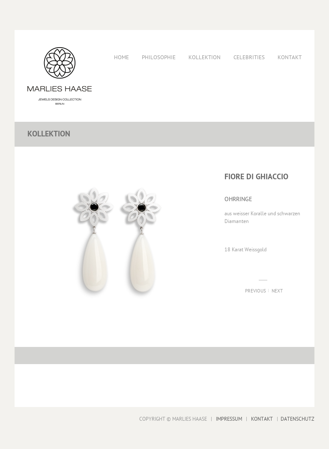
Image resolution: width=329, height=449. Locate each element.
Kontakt (290, 57)
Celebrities (249, 57)
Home (121, 57)
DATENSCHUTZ (297, 419)
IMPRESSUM (229, 419)
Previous (255, 291)
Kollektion (204, 57)
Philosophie (159, 57)
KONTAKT (262, 419)
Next (277, 291)
